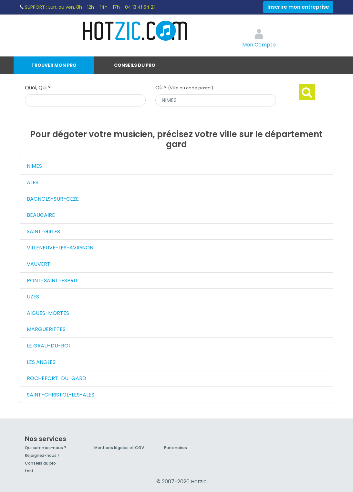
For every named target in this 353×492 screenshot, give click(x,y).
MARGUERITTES (46, 329)
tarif (29, 471)
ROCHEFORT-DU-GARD (56, 378)
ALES (32, 182)
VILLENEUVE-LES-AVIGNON (60, 247)
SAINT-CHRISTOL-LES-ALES (60, 394)
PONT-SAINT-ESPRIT (52, 280)
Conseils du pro (134, 65)
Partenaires (175, 447)
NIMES (34, 166)
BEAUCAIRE (41, 215)
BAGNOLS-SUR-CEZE (53, 199)
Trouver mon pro (54, 65)
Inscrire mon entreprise (298, 7)
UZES (33, 296)
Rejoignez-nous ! (42, 455)
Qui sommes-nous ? (45, 447)
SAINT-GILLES (43, 231)
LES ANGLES (41, 362)
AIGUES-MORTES (48, 313)
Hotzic (135, 31)
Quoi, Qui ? (38, 87)
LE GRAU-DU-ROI (48, 345)
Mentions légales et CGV (119, 447)
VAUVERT (38, 264)
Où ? (184, 87)
